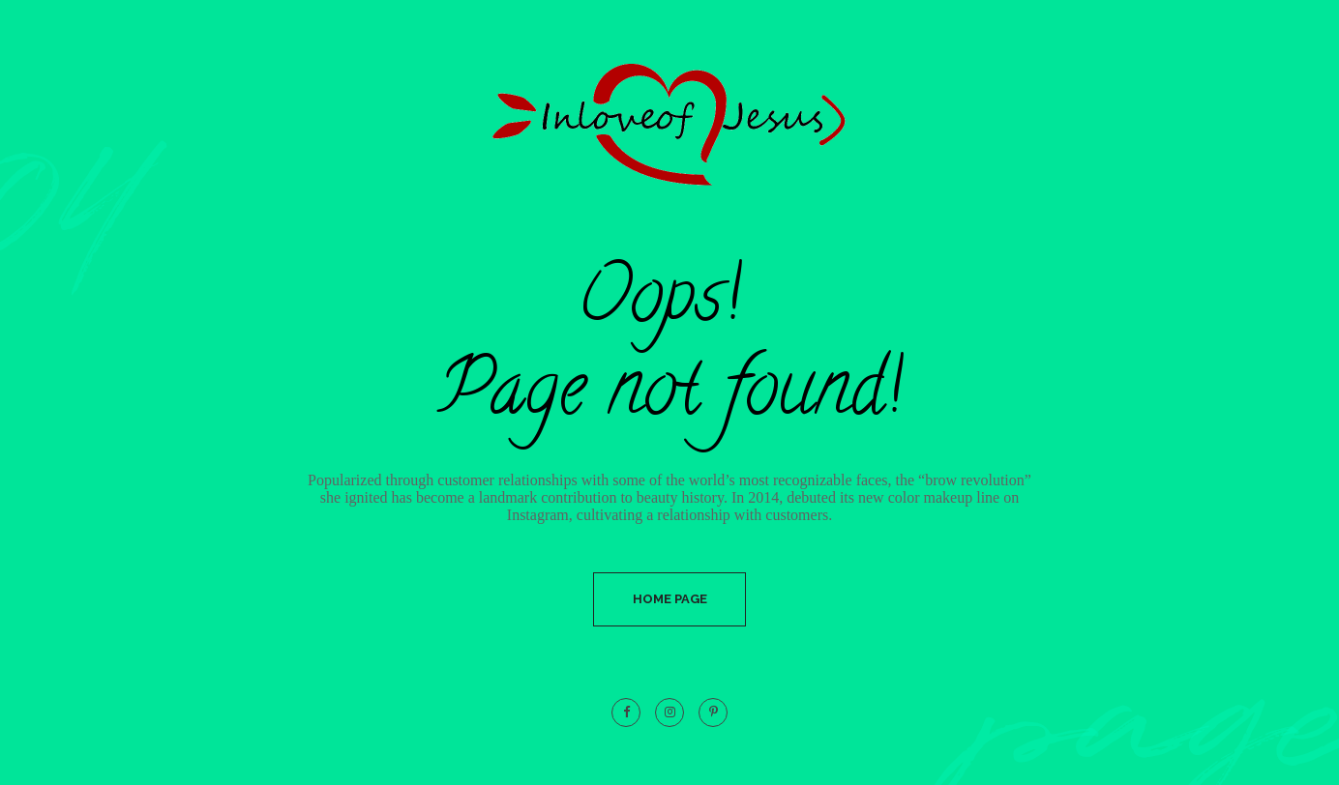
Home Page (670, 599)
